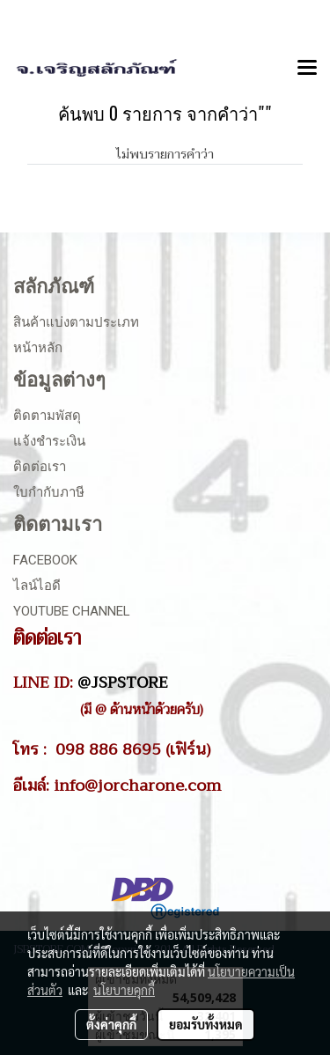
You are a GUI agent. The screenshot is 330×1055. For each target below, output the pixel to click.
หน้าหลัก (37, 348)
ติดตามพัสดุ (47, 416)
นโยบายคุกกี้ (124, 990)
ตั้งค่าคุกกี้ (111, 1024)
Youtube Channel (71, 611)
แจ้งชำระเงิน (49, 441)
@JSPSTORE (122, 682)
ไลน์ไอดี (37, 586)
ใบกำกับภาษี (48, 492)
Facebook (45, 560)
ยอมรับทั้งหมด (206, 1024)
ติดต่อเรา (39, 467)
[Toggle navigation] (307, 68)
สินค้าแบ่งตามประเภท (76, 322)
